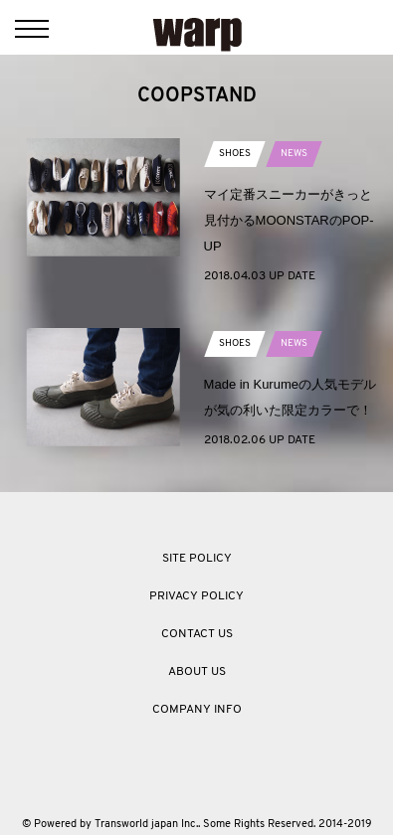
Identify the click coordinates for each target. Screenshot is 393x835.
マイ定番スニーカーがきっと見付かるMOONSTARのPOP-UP (289, 220)
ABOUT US (197, 672)
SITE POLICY (197, 559)
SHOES (235, 153)
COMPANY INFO (197, 710)
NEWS (294, 153)
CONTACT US (197, 634)
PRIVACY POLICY (196, 596)
